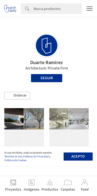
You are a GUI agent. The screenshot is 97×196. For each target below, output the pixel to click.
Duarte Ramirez (46, 62)
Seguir (46, 78)
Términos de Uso (13, 156)
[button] (17, 95)
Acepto (78, 156)
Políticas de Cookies (15, 160)
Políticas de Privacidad (36, 156)
